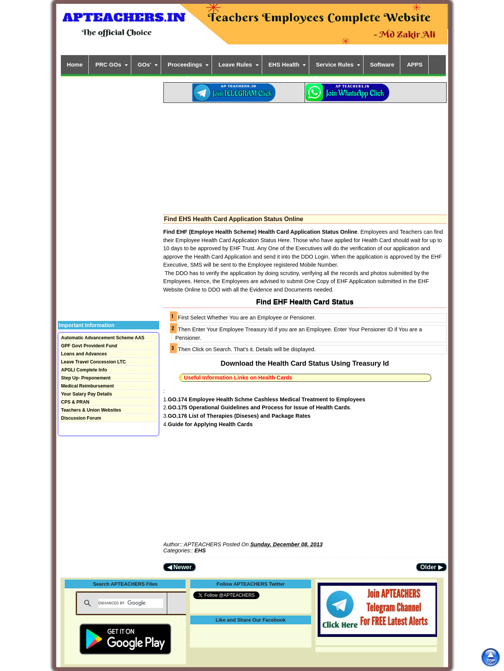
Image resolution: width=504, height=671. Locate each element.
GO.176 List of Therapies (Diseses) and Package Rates (239, 416)
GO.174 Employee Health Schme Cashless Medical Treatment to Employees (266, 399)
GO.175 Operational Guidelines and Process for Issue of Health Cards (259, 407)
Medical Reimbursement (87, 386)
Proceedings (185, 64)
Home (75, 64)
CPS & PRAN (75, 402)
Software (382, 64)
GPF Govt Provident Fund (89, 346)
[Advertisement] (305, 156)
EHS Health (284, 64)
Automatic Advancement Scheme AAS (103, 337)
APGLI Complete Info (84, 370)
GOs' (144, 64)
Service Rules (334, 64)
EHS (200, 550)
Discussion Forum (81, 418)
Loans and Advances (84, 354)
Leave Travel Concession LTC (93, 362)
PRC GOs (108, 64)
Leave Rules (235, 64)
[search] (130, 603)
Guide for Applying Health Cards (210, 424)
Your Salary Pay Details (86, 394)
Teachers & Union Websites (91, 410)
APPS (414, 64)
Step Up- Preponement (86, 378)
